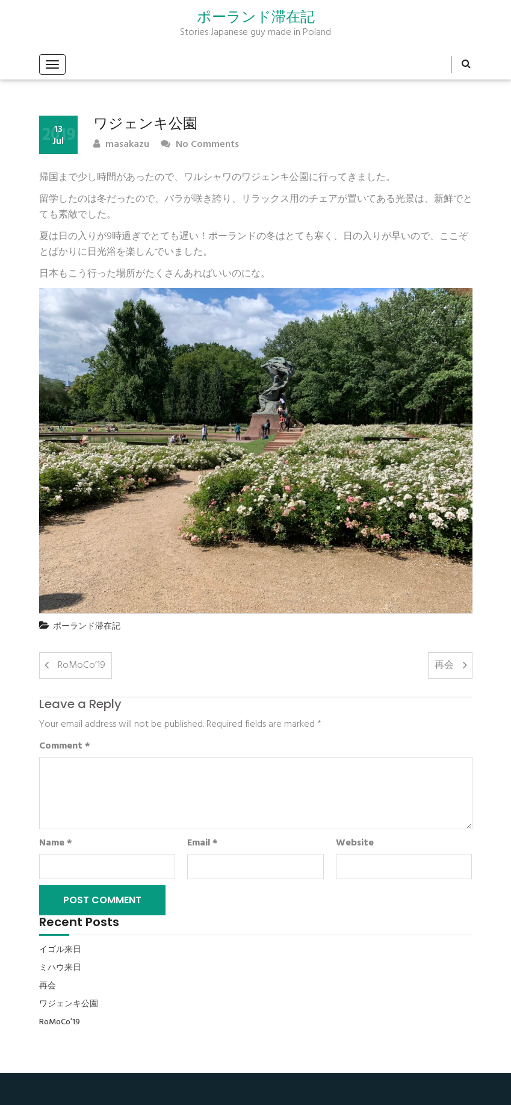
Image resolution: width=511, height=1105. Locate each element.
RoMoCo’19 (81, 665)
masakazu (121, 145)
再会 (444, 665)
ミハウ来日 (60, 968)
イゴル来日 (60, 950)
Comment (64, 746)
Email (202, 843)
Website (355, 843)
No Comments (200, 145)
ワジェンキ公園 (68, 1004)
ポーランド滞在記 (256, 17)
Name (55, 843)
